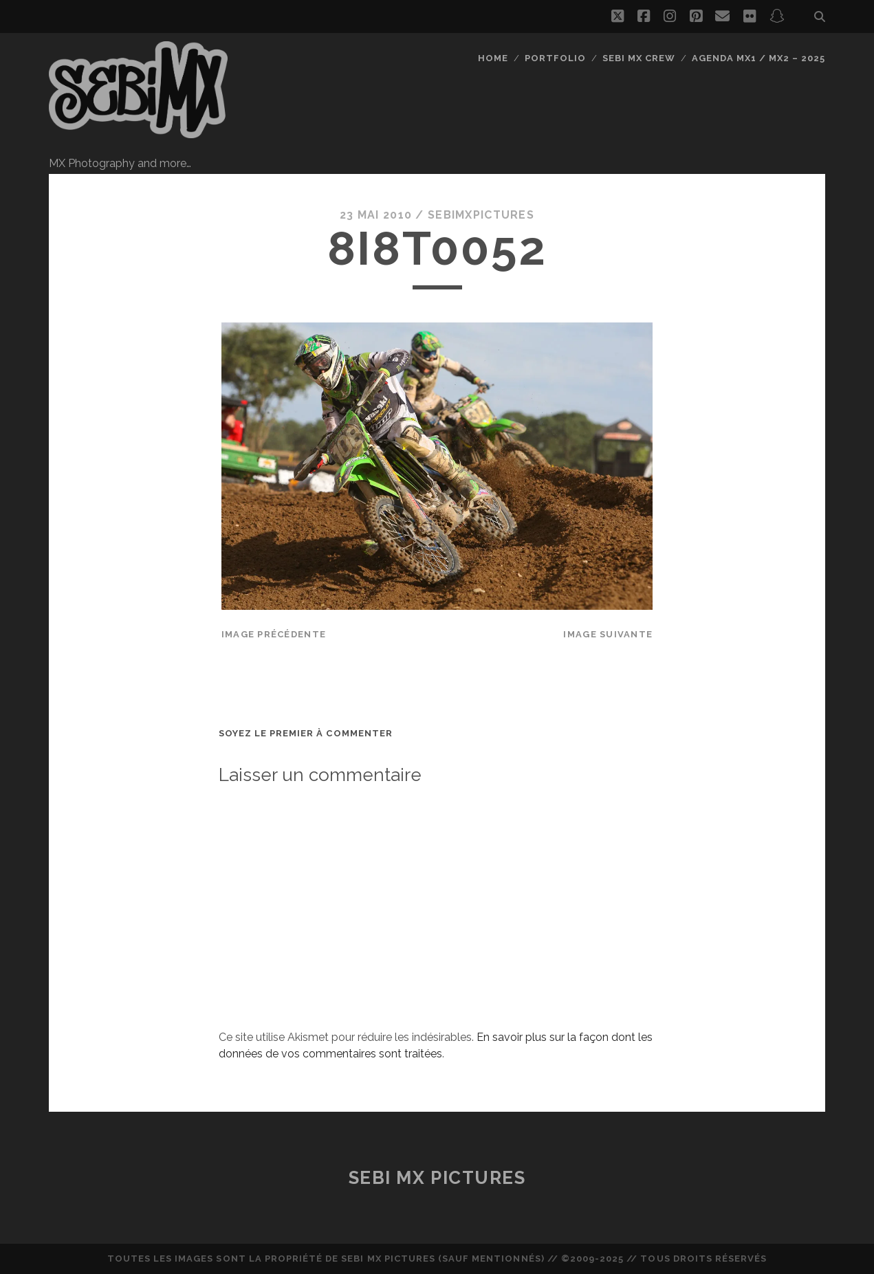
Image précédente (273, 634)
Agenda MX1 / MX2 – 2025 (759, 58)
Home (493, 58)
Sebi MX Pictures (437, 1177)
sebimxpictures (481, 214)
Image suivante (608, 634)
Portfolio (555, 58)
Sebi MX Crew (639, 58)
